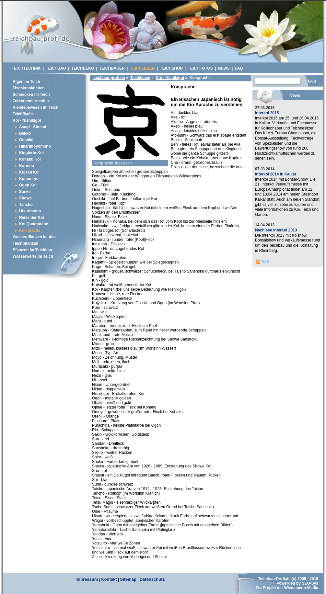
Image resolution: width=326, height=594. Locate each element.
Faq (239, 68)
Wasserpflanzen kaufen (34, 237)
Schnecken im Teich (31, 94)
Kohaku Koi (30, 159)
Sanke (24, 191)
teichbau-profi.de (109, 77)
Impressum (87, 579)
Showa (25, 198)
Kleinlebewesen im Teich (35, 107)
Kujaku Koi (29, 172)
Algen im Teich (26, 81)
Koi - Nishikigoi (170, 77)
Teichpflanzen (25, 243)
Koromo (26, 165)
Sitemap (128, 579)
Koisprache (29, 230)
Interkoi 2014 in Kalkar (275, 174)
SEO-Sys (310, 583)
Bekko (25, 133)
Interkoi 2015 (267, 113)
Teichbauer (112, 68)
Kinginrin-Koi (31, 153)
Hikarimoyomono (35, 146)
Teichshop (171, 68)
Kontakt (109, 579)
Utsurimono (30, 211)
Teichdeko (82, 68)
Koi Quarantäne (33, 224)
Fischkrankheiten (29, 88)
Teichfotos (200, 68)
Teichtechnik (26, 68)
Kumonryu (29, 178)
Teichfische (23, 114)
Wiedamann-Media (301, 588)
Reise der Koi (31, 217)
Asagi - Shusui (32, 127)
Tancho (26, 204)
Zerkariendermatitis (31, 101)
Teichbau (56, 68)
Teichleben (140, 77)
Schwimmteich (41, 33)
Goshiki (26, 140)
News (224, 68)
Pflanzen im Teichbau (32, 250)
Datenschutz (152, 579)
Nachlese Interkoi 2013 (276, 230)
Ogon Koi (28, 185)
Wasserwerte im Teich (33, 256)
